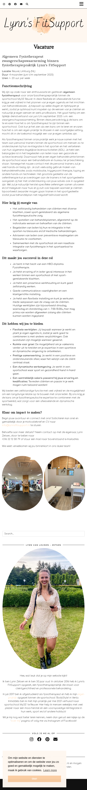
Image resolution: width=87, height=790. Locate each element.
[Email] (21, 4)
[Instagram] (4, 4)
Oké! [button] (34, 778)
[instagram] (31, 739)
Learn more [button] (50, 770)
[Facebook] (15, 4)
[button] (83, 4)
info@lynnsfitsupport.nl (16, 425)
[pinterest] (47, 739)
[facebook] (39, 739)
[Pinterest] (9, 4)
